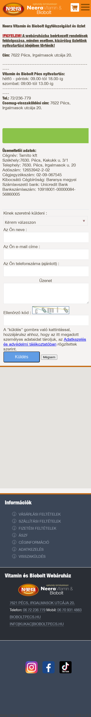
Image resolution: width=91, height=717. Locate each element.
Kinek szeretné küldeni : (25, 213)
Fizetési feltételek (37, 528)
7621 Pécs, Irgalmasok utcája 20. (42, 603)
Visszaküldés (32, 556)
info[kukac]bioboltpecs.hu (37, 624)
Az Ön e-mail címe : (21, 246)
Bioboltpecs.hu (25, 617)
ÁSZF (23, 535)
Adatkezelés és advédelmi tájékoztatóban (44, 342)
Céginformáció (34, 542)
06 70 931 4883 (69, 610)
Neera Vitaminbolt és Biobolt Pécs (32, 9)
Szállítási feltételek (40, 521)
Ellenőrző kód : (17, 312)
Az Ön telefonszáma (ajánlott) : (31, 263)
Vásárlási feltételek (40, 514)
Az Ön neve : (15, 229)
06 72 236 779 (34, 610)
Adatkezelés (31, 549)
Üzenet (45, 280)
